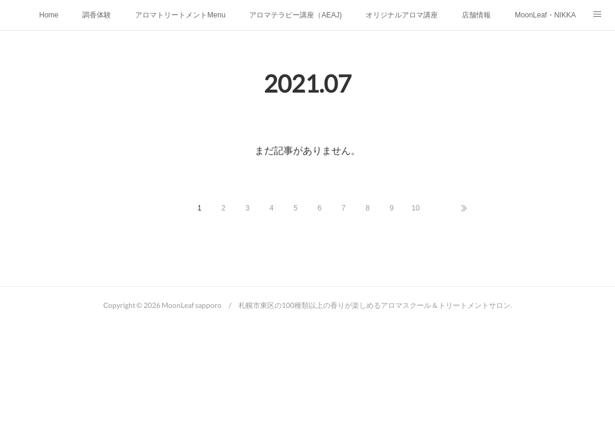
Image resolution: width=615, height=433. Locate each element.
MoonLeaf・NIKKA (545, 15)
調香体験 (96, 15)
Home (48, 15)
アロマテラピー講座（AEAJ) (295, 15)
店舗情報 (476, 15)
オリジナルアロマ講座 (402, 15)
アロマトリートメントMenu (180, 15)
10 (415, 208)
